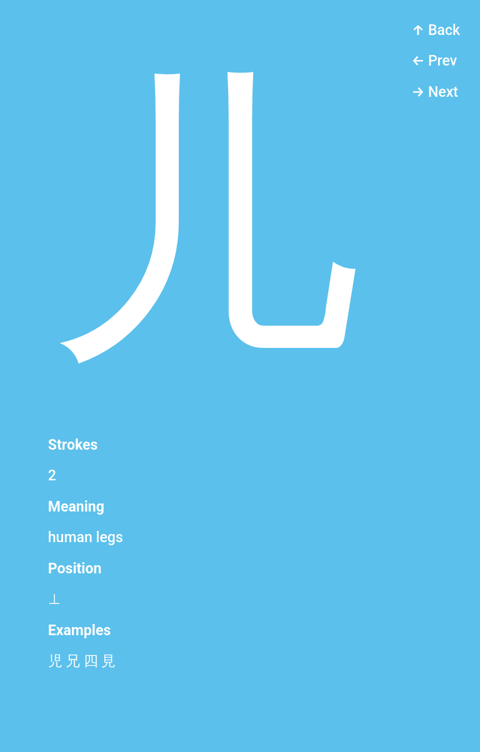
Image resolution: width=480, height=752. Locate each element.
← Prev (434, 60)
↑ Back (435, 30)
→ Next (434, 92)
